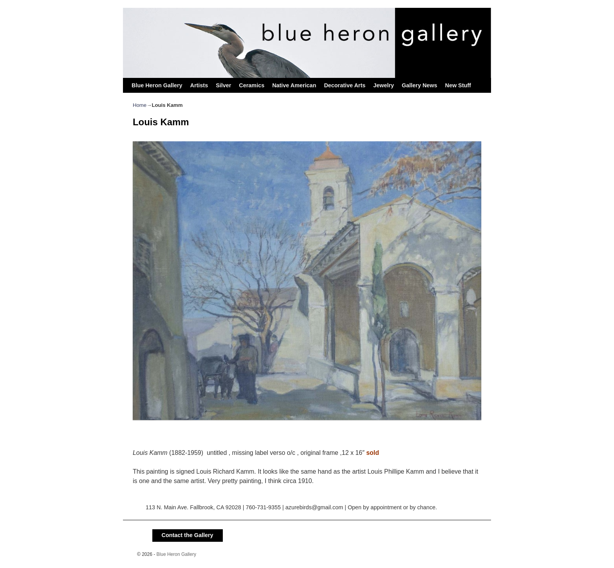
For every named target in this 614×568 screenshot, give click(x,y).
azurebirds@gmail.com (314, 507)
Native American (294, 85)
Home (139, 105)
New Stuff (458, 85)
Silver (223, 85)
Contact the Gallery (187, 535)
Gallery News (419, 85)
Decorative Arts (344, 85)
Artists (199, 85)
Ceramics (251, 85)
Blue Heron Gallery (157, 85)
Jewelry (383, 85)
